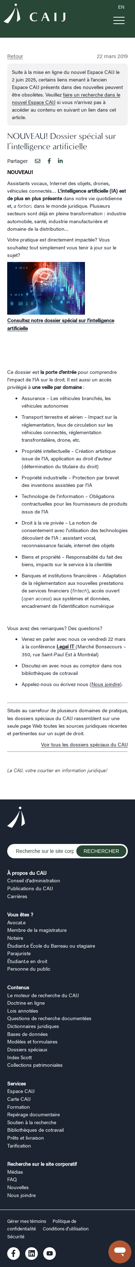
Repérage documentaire (33, 1114)
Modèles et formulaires (32, 1041)
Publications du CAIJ (30, 888)
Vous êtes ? (20, 914)
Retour (15, 56)
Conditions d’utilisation (66, 1228)
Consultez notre (25, 320)
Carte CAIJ (19, 1098)
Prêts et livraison (25, 1137)
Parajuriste (19, 953)
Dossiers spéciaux (27, 1049)
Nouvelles (18, 1187)
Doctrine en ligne (26, 1002)
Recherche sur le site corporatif (42, 1163)
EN (121, 7)
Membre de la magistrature (37, 929)
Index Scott (19, 1057)
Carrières (17, 896)
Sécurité (15, 1236)
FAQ (12, 1179)
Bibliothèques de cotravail (35, 1129)
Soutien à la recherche (31, 1122)
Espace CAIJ (21, 1090)
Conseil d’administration (33, 880)
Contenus (18, 987)
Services (16, 1083)
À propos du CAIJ (26, 872)
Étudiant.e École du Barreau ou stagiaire (51, 945)
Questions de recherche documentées (49, 1018)
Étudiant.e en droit (27, 961)
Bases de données (27, 1033)
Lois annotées (22, 1010)
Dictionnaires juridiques (33, 1025)
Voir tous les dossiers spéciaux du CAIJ (84, 744)
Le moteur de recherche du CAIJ (43, 995)
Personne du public (28, 968)
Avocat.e (16, 922)
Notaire (15, 937)
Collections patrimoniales (35, 1064)
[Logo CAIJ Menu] (35, 14)
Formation (18, 1106)
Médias (15, 1171)
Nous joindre (105, 684)
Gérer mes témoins (27, 1221)
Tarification (19, 1145)
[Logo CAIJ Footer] (16, 818)
